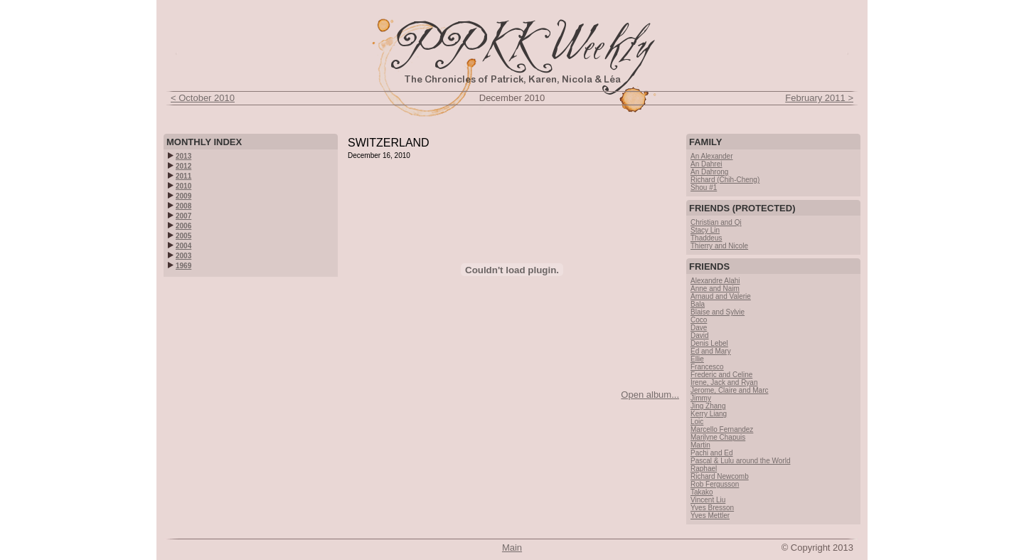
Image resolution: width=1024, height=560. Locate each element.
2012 (179, 166)
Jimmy (700, 398)
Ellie (697, 359)
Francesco (707, 367)
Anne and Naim (715, 288)
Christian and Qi (716, 222)
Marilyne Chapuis (717, 437)
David (699, 335)
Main (512, 547)
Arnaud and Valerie (720, 296)
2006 (179, 226)
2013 (179, 156)
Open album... (650, 394)
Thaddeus (706, 238)
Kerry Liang (708, 414)
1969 (179, 266)
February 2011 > (819, 98)
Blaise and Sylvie (717, 312)
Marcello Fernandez (721, 429)
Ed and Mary (710, 351)
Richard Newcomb (719, 476)
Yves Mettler (710, 515)
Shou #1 (703, 187)
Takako (701, 492)
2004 (179, 246)
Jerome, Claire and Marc (729, 390)
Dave (698, 328)
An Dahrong (709, 172)
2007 (179, 216)
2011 (179, 176)
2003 (179, 256)
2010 (179, 186)
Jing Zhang (707, 406)
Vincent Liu (707, 500)
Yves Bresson (712, 508)
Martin (700, 445)
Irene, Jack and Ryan (724, 382)
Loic (696, 422)
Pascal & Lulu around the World (740, 461)
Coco (698, 320)
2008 (179, 206)
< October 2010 (203, 98)
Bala (697, 304)
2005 (179, 236)
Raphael (703, 468)
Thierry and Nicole (719, 246)
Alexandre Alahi (715, 281)
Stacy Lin (705, 230)
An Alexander (711, 156)
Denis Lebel (709, 343)
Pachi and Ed (711, 453)
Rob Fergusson (714, 484)
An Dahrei (706, 164)
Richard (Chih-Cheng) (724, 180)
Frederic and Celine (721, 375)
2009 (179, 196)
